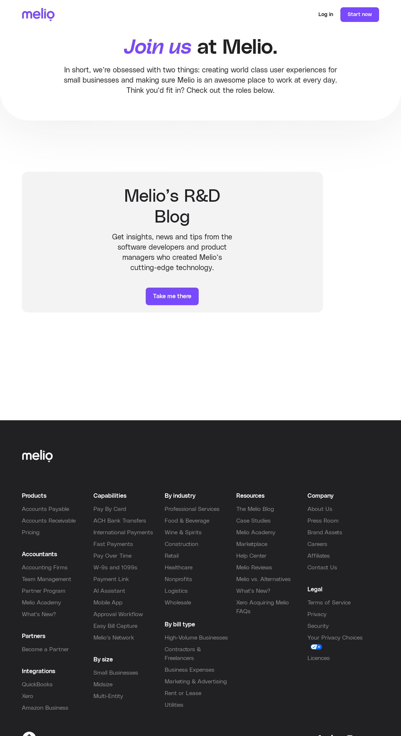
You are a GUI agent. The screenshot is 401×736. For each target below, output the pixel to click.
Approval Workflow (118, 614)
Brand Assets (325, 532)
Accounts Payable (45, 509)
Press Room (323, 521)
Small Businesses (115, 673)
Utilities (174, 705)
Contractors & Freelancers (183, 653)
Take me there (172, 296)
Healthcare (178, 567)
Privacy (317, 614)
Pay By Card (109, 509)
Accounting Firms (45, 567)
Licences (319, 658)
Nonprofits (178, 579)
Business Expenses (189, 670)
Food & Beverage (187, 521)
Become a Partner (45, 649)
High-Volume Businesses (196, 638)
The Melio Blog (255, 509)
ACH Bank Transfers (119, 521)
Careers (317, 544)
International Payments (123, 532)
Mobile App (107, 603)
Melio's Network (113, 638)
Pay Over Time (112, 556)
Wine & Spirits (183, 532)
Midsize (102, 684)
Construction (181, 544)
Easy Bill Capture (115, 626)
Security (318, 626)
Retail (172, 556)
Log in (325, 14)
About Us (320, 509)
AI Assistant (109, 591)
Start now (360, 14)
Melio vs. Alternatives (263, 579)
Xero (27, 696)
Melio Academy (41, 603)
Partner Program (43, 591)
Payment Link (111, 579)
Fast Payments (113, 544)
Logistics (176, 591)
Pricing (30, 532)
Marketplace (251, 544)
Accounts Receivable (49, 521)
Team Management (46, 579)
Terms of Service (329, 603)
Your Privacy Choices (335, 638)
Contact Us (322, 567)
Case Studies (253, 521)
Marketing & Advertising (196, 681)
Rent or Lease (183, 693)
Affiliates (319, 556)
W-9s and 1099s (115, 567)
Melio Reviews (254, 567)
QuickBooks (37, 684)
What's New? (39, 614)
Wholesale (178, 603)
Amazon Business (45, 708)
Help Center (251, 556)
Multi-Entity (108, 696)
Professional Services (192, 509)
